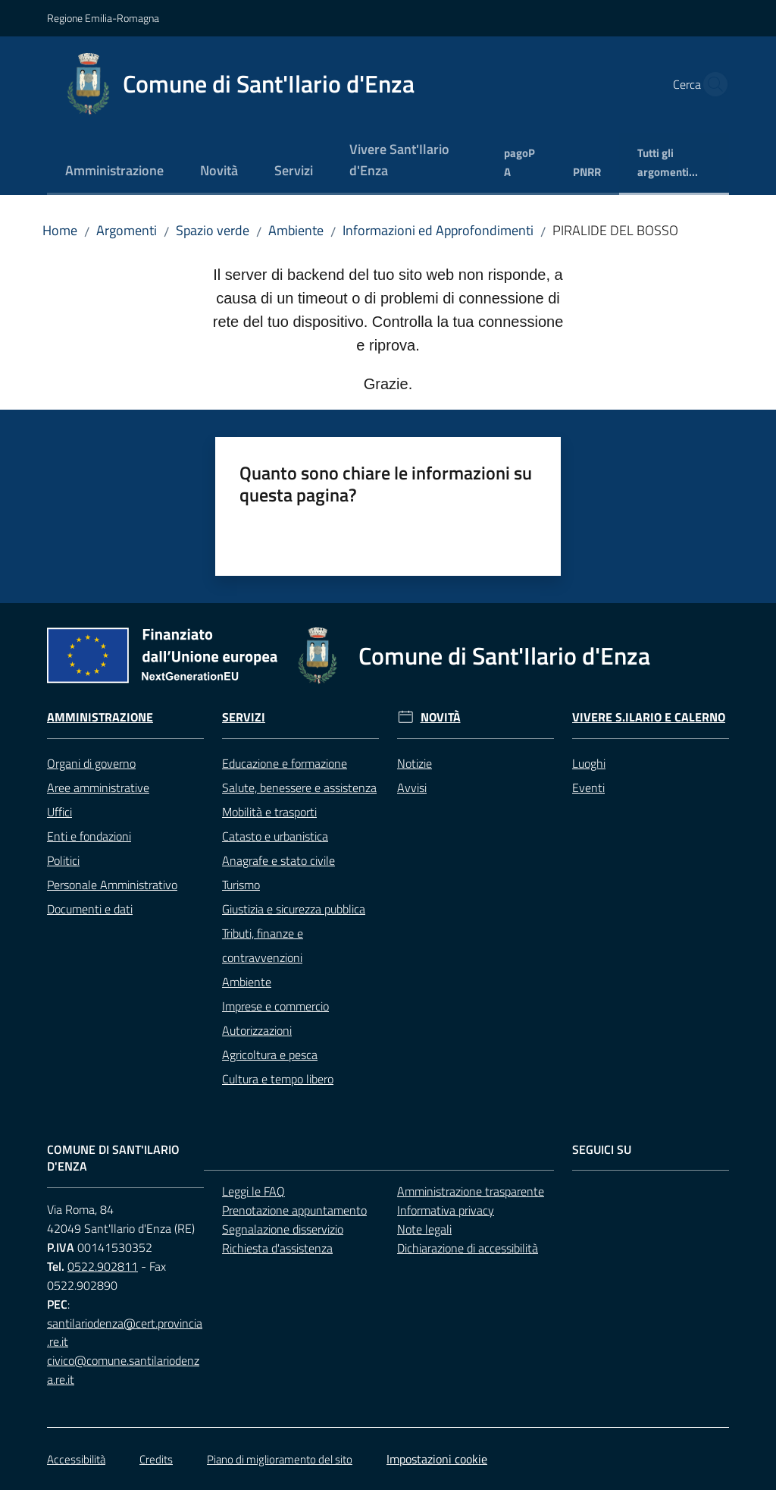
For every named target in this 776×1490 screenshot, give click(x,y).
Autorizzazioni (257, 1030)
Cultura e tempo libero (277, 1079)
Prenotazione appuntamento (294, 1210)
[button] (711, 84)
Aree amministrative (98, 787)
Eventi (588, 787)
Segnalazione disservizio (282, 1229)
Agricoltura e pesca (270, 1054)
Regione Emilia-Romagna (103, 18)
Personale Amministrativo (112, 884)
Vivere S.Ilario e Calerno (648, 717)
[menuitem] (114, 172)
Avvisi (412, 787)
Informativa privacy (445, 1210)
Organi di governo (91, 763)
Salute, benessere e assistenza (299, 787)
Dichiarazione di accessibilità (467, 1248)
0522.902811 (102, 1266)
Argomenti (126, 230)
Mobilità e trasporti (269, 812)
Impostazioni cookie (436, 1459)
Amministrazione (100, 717)
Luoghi (588, 763)
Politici (63, 860)
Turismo (241, 884)
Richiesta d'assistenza (277, 1248)
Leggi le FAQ (253, 1191)
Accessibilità (76, 1459)
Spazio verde (212, 230)
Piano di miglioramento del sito (279, 1459)
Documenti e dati (90, 909)
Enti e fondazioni (89, 836)
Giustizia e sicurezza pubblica (293, 909)
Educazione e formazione (284, 763)
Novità (441, 717)
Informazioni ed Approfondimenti (438, 230)
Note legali (424, 1229)
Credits (156, 1459)
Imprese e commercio (275, 1006)
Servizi (243, 717)
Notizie (414, 763)
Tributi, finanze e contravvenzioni (262, 945)
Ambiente (296, 230)
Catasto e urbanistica (275, 836)
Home (59, 230)
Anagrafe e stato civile (278, 860)
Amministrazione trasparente (470, 1191)
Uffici (59, 812)
